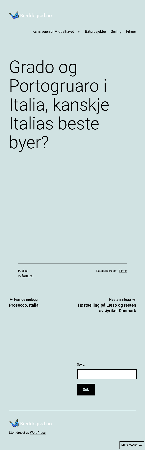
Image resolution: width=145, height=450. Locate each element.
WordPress (37, 432)
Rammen (27, 275)
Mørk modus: (131, 445)
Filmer (131, 31)
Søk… (81, 364)
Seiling (116, 31)
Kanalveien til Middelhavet (53, 31)
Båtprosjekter (95, 31)
